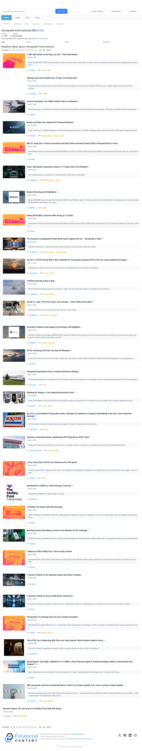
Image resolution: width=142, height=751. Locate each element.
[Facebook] (125, 738)
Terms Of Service (86, 739)
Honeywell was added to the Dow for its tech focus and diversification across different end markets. (63, 268)
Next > (49, 50)
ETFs (27, 18)
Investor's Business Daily (35, 450)
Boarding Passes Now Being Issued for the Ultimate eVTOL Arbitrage (58, 530)
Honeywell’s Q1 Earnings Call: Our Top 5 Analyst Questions (52, 617)
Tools (37, 18)
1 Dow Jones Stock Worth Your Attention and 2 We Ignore (52, 462)
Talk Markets (33, 93)
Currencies (36, 24)
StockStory (32, 70)
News (27, 24)
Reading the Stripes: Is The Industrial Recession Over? (51, 392)
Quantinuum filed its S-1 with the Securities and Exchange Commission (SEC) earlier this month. (62, 247)
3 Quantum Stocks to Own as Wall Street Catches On (50, 596)
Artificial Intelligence (47, 135)
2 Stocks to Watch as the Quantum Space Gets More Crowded (55, 575)
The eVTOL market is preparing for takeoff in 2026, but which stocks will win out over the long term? (63, 648)
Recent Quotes (97, 11)
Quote (28, 42)
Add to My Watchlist (42, 38)
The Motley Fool (33, 180)
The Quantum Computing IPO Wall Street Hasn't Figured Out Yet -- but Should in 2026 (65, 239)
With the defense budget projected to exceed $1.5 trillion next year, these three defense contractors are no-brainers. (69, 289)
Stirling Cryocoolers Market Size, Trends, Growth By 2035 (53, 78)
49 (40, 50)
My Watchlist (116, 11)
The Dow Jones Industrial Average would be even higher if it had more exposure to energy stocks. (62, 424)
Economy (45, 93)
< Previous (5, 50)
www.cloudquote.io (78, 734)
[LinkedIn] (130, 738)
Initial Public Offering (61, 252)
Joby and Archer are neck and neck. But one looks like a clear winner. (52, 310)
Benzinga (32, 609)
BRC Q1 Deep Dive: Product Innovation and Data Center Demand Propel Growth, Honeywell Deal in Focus (72, 143)
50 (44, 50)
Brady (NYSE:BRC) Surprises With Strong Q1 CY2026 (50, 215)
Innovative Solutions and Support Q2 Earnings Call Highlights (54, 327)
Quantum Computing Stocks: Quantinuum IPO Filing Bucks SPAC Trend (59, 437)
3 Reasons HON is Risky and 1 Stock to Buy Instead (49, 551)
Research (106, 42)
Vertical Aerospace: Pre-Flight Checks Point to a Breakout (53, 101)
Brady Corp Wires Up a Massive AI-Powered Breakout (51, 122)
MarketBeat (32, 114)
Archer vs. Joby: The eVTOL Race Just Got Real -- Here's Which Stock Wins (60, 302)
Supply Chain (54, 315)
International (48, 24)
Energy (43, 70)
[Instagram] (135, 738)
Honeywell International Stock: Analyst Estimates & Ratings (53, 371)
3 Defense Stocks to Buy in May (41, 281)
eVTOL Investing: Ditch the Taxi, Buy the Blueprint (49, 350)
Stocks (17, 18)
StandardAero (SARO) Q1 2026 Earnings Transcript (50, 486)
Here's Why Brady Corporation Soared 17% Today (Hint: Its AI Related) (58, 167)
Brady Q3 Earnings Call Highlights (42, 192)
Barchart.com (33, 384)
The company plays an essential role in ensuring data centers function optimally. (56, 175)
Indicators (133, 11)
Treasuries (60, 24)
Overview (18, 24)
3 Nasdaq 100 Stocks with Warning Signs (45, 507)
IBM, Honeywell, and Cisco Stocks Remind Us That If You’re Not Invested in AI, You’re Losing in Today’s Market (75, 685)
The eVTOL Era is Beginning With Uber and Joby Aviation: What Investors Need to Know (66, 640)
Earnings (56, 135)
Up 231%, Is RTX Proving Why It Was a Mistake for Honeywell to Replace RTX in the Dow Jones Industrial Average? (78, 260)
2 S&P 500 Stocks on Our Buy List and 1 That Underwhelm (52, 54)
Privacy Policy (72, 739)
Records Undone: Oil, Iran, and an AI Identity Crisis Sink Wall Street (33, 709)
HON (40, 30)
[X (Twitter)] (119, 738)
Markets (6, 18)
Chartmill (8, 716)
